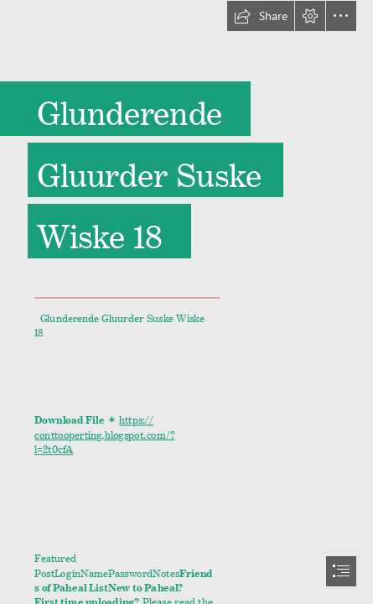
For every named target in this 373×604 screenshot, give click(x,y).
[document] (186, 302)
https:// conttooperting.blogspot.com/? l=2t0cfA (104, 432)
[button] (260, 16)
